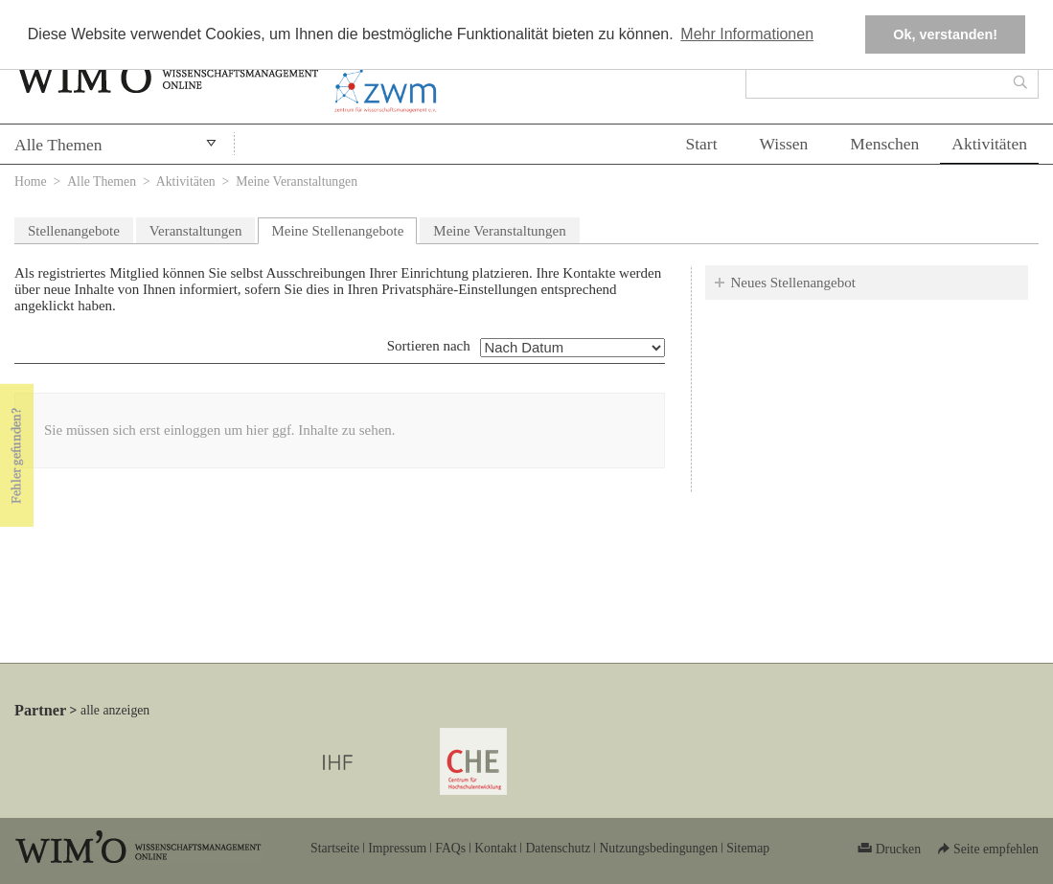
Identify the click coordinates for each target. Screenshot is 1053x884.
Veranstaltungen (195, 230)
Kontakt (495, 848)
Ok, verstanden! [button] (945, 34)
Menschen (884, 143)
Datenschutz (557, 848)
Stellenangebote (74, 230)
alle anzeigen (114, 710)
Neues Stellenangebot (793, 282)
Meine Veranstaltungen (499, 230)
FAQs (450, 848)
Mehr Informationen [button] (746, 34)
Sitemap (747, 848)
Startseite (334, 848)
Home (30, 181)
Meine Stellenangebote (344, 228)
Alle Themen (58, 144)
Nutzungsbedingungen (658, 848)
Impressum (397, 848)
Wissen (784, 143)
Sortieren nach (428, 345)
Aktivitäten (989, 143)
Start (701, 143)
